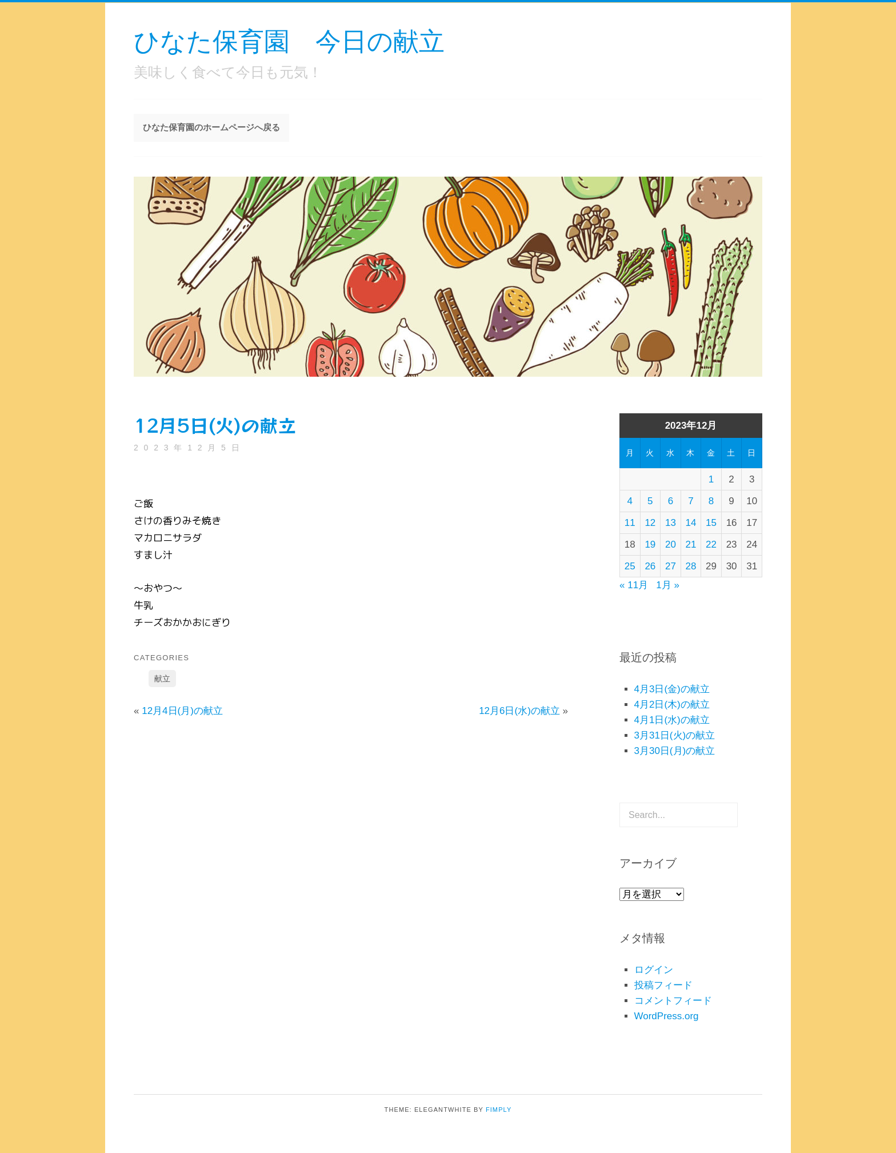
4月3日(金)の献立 (672, 689)
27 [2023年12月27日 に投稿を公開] (670, 566)
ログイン (653, 969)
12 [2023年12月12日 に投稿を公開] (650, 522)
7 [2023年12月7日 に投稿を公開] (690, 501)
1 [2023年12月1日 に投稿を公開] (711, 479)
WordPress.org (666, 1016)
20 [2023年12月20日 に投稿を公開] (670, 544)
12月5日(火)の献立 (215, 425)
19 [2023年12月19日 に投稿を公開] (650, 544)
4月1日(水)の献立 (672, 720)
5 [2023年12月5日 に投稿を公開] (650, 501)
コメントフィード (673, 1000)
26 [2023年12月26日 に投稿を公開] (650, 566)
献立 (162, 678)
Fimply (499, 1109)
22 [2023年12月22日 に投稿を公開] (711, 544)
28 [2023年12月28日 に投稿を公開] (691, 566)
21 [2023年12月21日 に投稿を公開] (691, 544)
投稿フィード (663, 985)
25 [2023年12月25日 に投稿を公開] (630, 566)
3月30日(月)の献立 (674, 750)
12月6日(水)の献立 (519, 710)
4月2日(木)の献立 (672, 704)
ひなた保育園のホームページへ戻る (211, 127)
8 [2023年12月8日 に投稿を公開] (711, 501)
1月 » (667, 585)
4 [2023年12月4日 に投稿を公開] (630, 501)
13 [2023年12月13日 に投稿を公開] (670, 522)
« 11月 (633, 585)
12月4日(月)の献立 (182, 710)
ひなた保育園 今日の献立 (289, 40)
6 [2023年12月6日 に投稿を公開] (670, 501)
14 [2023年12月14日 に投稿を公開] (691, 522)
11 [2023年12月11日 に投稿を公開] (630, 522)
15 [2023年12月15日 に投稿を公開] (711, 522)
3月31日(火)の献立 (674, 735)
